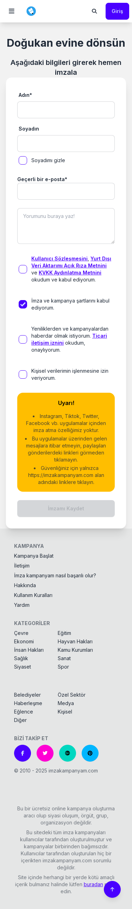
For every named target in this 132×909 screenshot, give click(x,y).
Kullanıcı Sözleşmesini (59, 258)
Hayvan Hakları (75, 641)
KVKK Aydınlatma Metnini (70, 273)
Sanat (64, 658)
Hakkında (25, 585)
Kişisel (65, 712)
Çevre (21, 633)
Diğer (20, 720)
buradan (93, 884)
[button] (11, 11)
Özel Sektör (72, 695)
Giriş (117, 11)
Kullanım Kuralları (33, 595)
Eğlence (23, 712)
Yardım (22, 605)
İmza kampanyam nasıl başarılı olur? (55, 575)
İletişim (22, 566)
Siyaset (22, 667)
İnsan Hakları (29, 650)
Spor (63, 667)
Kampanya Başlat (34, 556)
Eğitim (64, 633)
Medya (66, 703)
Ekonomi (24, 641)
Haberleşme (28, 703)
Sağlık (21, 658)
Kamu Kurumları (75, 650)
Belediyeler (27, 695)
